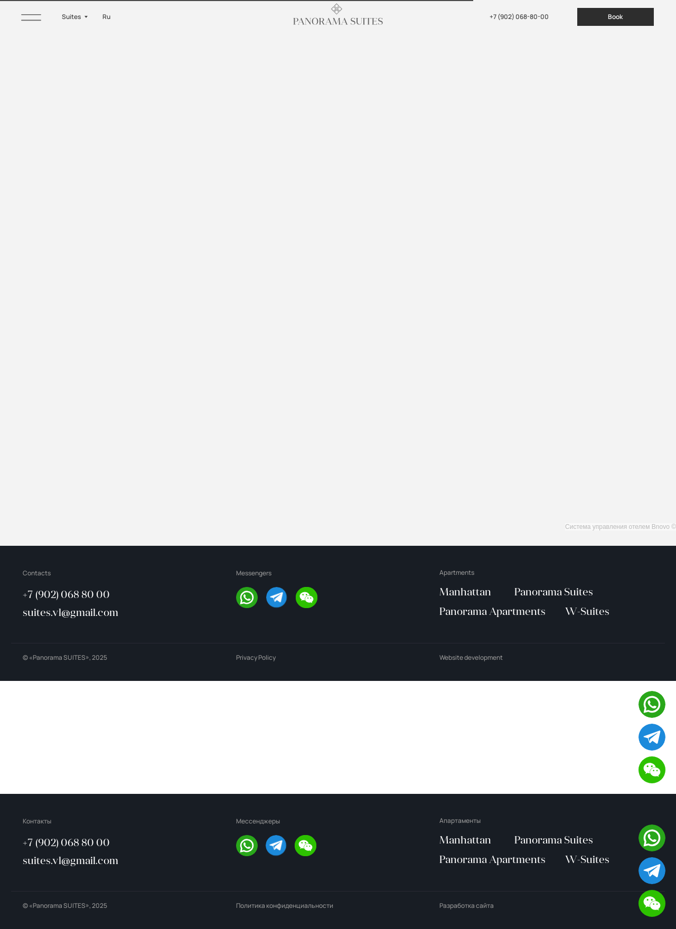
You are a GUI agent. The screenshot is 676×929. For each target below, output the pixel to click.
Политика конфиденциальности (284, 905)
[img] (31, 16)
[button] (306, 598)
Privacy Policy (256, 657)
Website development (471, 657)
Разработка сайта (466, 905)
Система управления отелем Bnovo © (620, 526)
